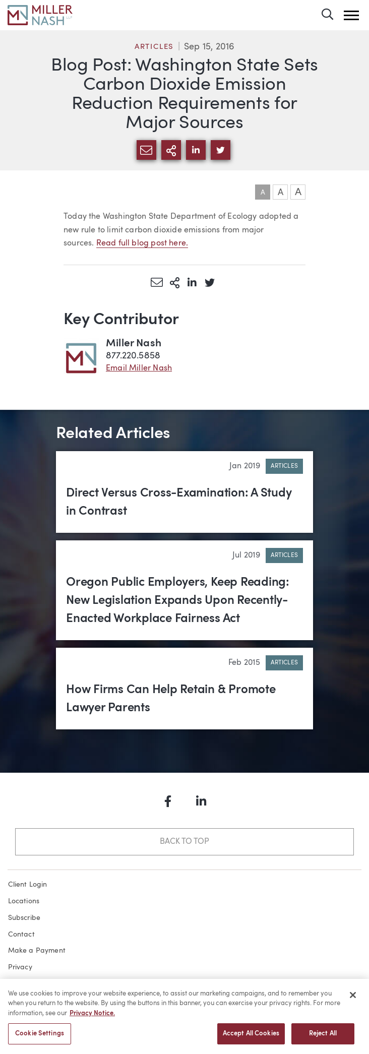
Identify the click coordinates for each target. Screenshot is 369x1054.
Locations (24, 901)
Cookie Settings (39, 1039)
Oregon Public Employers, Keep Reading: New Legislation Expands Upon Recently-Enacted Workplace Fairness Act (177, 601)
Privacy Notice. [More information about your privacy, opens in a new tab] (92, 1019)
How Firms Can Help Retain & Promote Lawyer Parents (171, 699)
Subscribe (24, 917)
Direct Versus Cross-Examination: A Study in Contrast (178, 502)
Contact (21, 934)
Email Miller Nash (139, 368)
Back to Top (184, 842)
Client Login (27, 884)
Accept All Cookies (251, 1039)
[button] (351, 15)
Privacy (20, 967)
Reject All (323, 1039)
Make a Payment (37, 950)
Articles (154, 47)
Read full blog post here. (142, 243)
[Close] (353, 1000)
